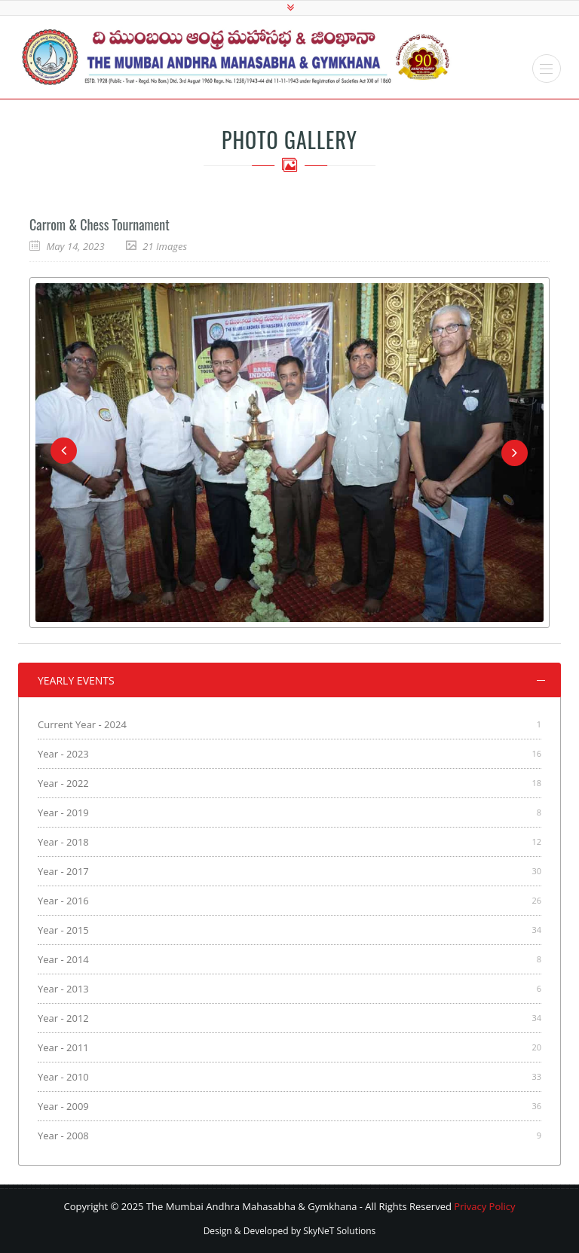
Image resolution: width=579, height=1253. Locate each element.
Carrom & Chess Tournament (99, 224)
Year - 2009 (63, 1106)
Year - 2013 (63, 988)
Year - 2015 (63, 930)
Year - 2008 (63, 1135)
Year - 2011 (63, 1047)
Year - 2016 (63, 900)
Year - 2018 (63, 842)
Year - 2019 (63, 812)
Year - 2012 (63, 1018)
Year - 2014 (63, 959)
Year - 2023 (63, 754)
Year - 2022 (63, 783)
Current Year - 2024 (82, 724)
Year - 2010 (63, 1077)
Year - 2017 (63, 871)
